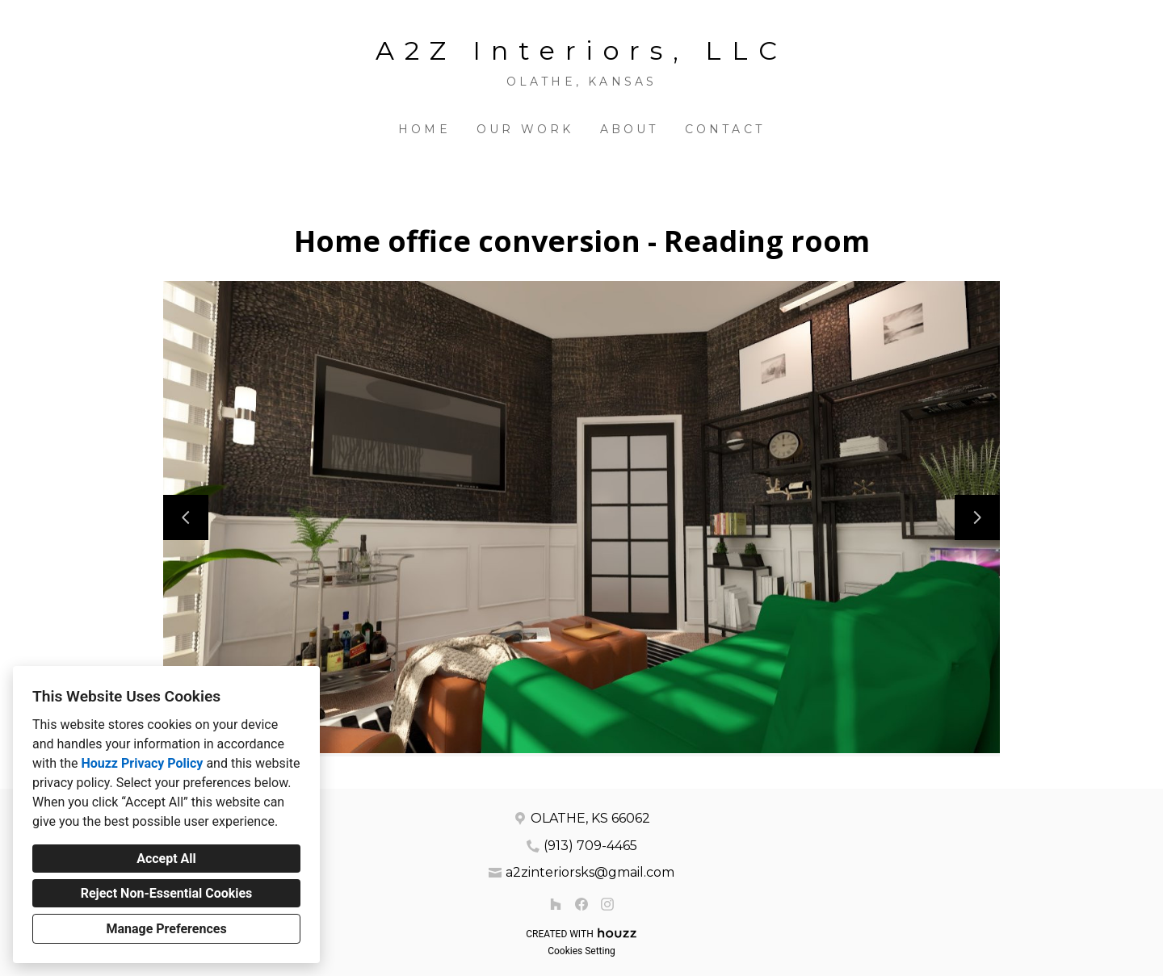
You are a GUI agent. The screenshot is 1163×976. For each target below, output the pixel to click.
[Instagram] (607, 904)
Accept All (166, 858)
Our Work (525, 129)
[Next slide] (977, 517)
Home (424, 129)
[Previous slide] (185, 517)
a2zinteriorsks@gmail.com (590, 872)
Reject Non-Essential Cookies (167, 893)
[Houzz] (555, 904)
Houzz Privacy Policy (142, 763)
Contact (725, 129)
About (629, 129)
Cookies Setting (581, 951)
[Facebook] (581, 904)
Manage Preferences (166, 928)
